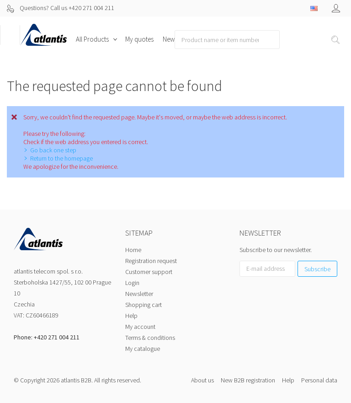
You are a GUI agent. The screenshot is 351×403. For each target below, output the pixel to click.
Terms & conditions (150, 337)
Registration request (151, 261)
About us (202, 380)
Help (131, 316)
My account (140, 326)
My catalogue (142, 348)
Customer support (148, 272)
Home (133, 250)
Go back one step (53, 150)
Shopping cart (143, 305)
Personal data (319, 380)
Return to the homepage (61, 158)
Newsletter (139, 294)
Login (132, 283)
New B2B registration (248, 380)
